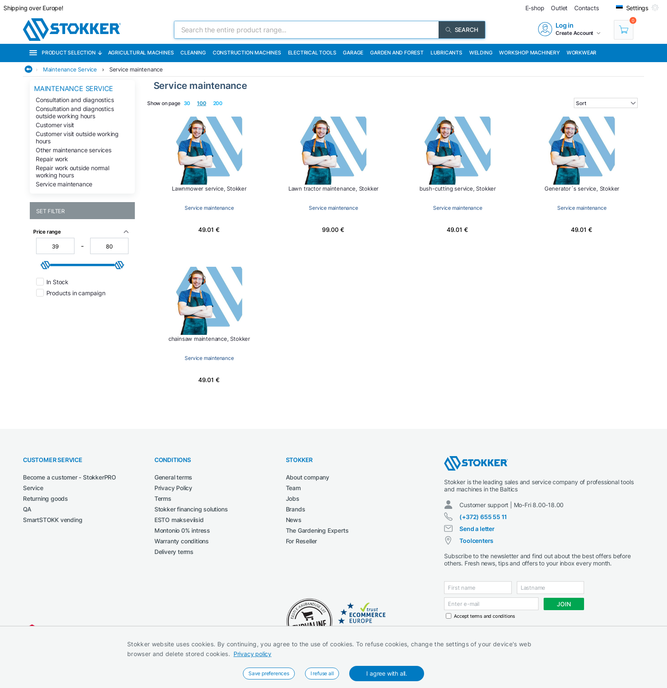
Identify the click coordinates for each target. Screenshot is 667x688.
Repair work (52, 159)
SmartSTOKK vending (52, 519)
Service (33, 487)
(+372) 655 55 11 (483, 516)
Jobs (292, 498)
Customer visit (55, 124)
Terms (162, 498)
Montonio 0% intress (182, 530)
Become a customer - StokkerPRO (69, 477)
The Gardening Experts (317, 530)
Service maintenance (136, 69)
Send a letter (476, 528)
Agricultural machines (141, 52)
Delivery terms (174, 551)
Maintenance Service (70, 69)
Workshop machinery (529, 52)
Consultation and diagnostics (75, 99)
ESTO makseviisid (179, 519)
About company (307, 477)
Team (293, 487)
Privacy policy (252, 653)
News (294, 519)
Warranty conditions (181, 541)
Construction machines (247, 52)
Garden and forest (397, 52)
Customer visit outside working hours (77, 137)
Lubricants (446, 52)
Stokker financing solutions (191, 509)
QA (27, 509)
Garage (353, 52)
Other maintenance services (73, 150)
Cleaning (192, 52)
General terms (173, 477)
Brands (295, 509)
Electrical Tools (312, 52)
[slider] (45, 265)
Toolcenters (476, 540)
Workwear (581, 52)
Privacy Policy (173, 487)
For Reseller (301, 541)
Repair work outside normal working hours (72, 171)
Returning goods (45, 498)
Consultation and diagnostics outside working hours (75, 112)
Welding (481, 52)
